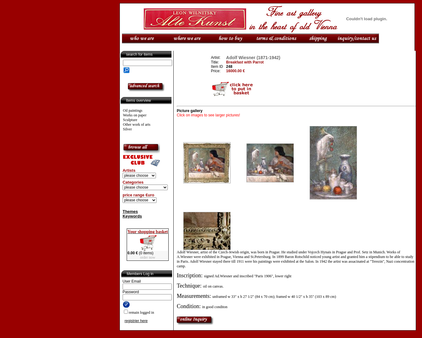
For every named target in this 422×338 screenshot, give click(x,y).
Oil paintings (132, 110)
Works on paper (135, 115)
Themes (130, 211)
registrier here (136, 321)
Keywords (132, 216)
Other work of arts (136, 124)
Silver (127, 129)
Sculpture (130, 120)
